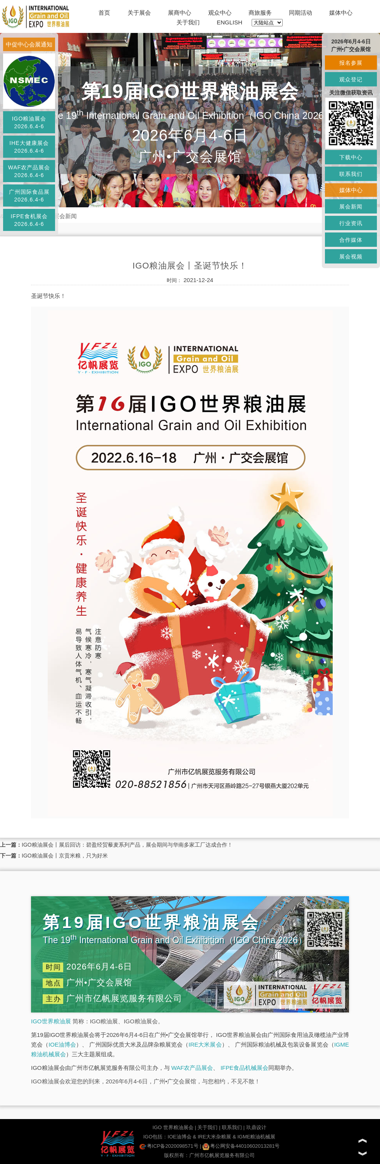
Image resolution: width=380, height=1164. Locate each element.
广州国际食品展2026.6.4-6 (29, 196)
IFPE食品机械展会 (244, 1067)
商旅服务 (260, 12)
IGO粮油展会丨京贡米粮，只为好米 (65, 855)
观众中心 (219, 12)
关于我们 (188, 22)
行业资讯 (351, 223)
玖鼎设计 (256, 1127)
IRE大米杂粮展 (214, 1137)
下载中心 (351, 157)
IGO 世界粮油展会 (172, 1127)
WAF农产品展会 (192, 1067)
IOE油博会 (62, 1044)
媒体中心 (340, 12)
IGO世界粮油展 (51, 1021)
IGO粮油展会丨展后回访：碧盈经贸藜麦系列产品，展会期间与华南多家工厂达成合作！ (127, 845)
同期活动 (300, 12)
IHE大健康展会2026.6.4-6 (28, 147)
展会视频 (351, 256)
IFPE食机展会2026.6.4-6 (28, 220)
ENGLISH (229, 22)
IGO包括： (155, 1137)
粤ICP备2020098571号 (169, 1146)
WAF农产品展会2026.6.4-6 (29, 171)
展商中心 (179, 12)
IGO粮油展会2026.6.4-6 (29, 122)
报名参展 (351, 63)
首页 (104, 12)
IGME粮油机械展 (256, 1137)
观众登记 (351, 79)
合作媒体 (351, 240)
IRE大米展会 (204, 1044)
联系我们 (232, 1127)
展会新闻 (65, 216)
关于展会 (139, 12)
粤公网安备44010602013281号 (241, 1146)
